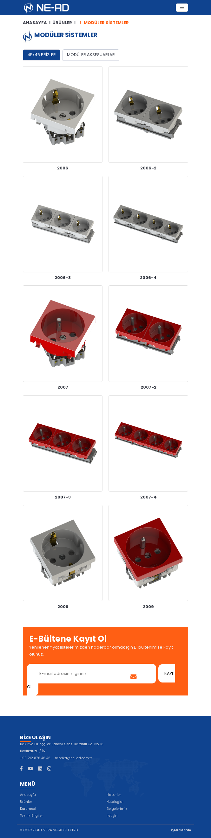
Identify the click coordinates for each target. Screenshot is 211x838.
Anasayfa (28, 794)
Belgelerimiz (117, 808)
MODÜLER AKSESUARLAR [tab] (91, 55)
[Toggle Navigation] (182, 7)
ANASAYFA (35, 23)
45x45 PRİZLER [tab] (41, 55)
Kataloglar (115, 801)
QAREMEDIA (181, 830)
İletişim (113, 815)
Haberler (114, 794)
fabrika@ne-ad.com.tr (73, 758)
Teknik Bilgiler (31, 815)
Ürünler (26, 801)
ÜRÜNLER (62, 23)
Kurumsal (28, 808)
